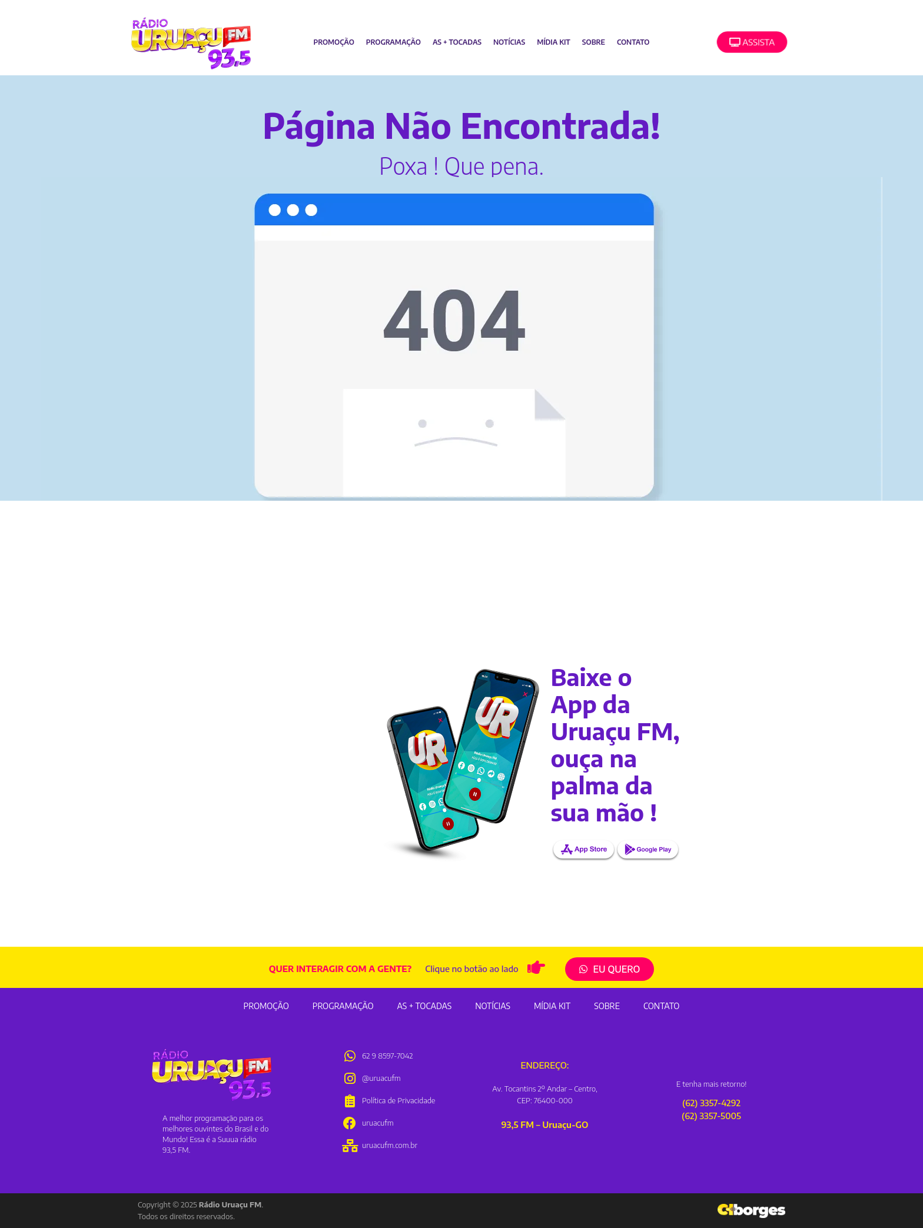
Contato (633, 42)
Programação (393, 42)
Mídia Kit (553, 42)
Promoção (333, 42)
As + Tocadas (457, 42)
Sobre (593, 42)
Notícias (509, 42)
